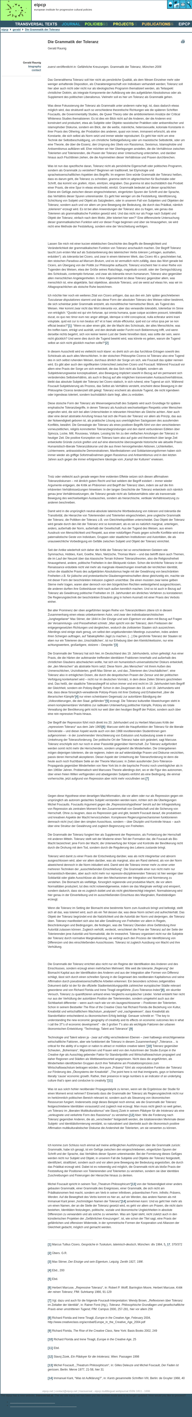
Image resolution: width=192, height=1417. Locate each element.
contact (36, 70)
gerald (17, 29)
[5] (107, 701)
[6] (103, 727)
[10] (149, 1046)
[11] (110, 1080)
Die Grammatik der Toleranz (42, 29)
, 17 (167, 1244)
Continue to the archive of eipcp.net (32, 1401)
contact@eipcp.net (66, 1391)
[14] (123, 1201)
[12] (131, 1115)
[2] (107, 343)
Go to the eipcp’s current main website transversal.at (43, 1405)
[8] (163, 990)
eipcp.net (47, 1391)
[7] (147, 778)
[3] (116, 645)
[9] (131, 1028)
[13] (133, 1184)
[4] (76, 696)
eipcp (4, 29)
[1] (70, 325)
